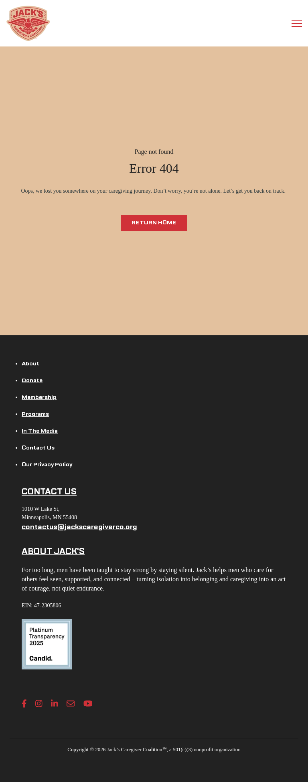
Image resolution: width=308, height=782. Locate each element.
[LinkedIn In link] (54, 703)
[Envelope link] (71, 703)
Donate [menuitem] (32, 380)
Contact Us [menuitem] (38, 447)
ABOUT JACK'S (53, 551)
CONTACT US (49, 491)
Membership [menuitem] (39, 397)
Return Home (154, 222)
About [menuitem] (30, 363)
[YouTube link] (88, 703)
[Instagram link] (39, 703)
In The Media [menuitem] (40, 431)
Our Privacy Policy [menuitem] (47, 464)
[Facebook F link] (24, 703)
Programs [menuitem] (35, 414)
